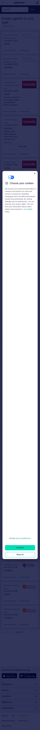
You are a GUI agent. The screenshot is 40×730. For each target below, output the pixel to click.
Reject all (20, 554)
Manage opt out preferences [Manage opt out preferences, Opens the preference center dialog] (20, 538)
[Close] (34, 173)
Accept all (20, 548)
